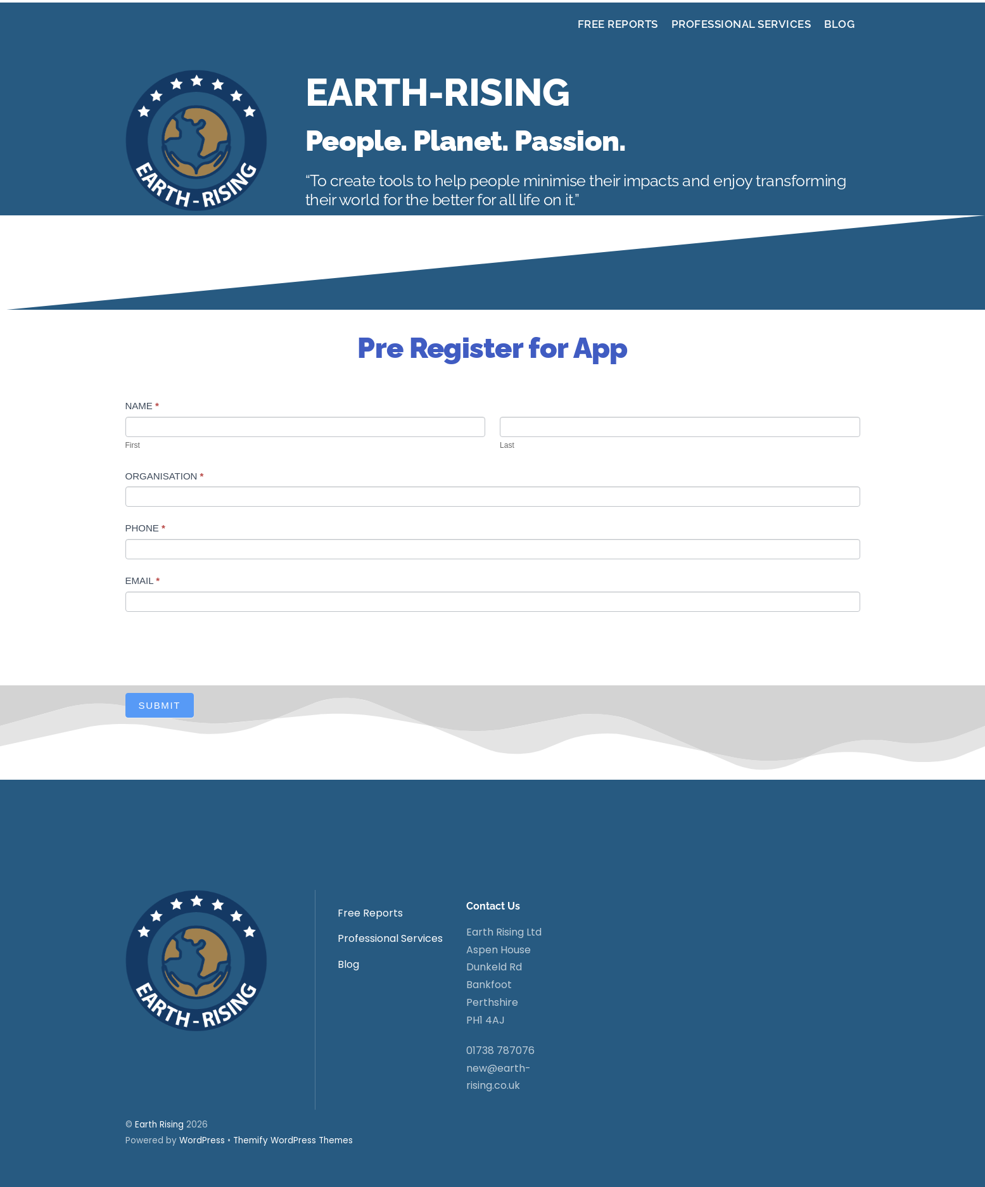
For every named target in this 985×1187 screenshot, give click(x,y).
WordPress (202, 1140)
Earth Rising (159, 1125)
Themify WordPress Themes (293, 1140)
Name (142, 405)
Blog (839, 24)
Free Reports (618, 24)
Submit (160, 705)
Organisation (164, 476)
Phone (145, 528)
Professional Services (741, 24)
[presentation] (221, 649)
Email (142, 580)
